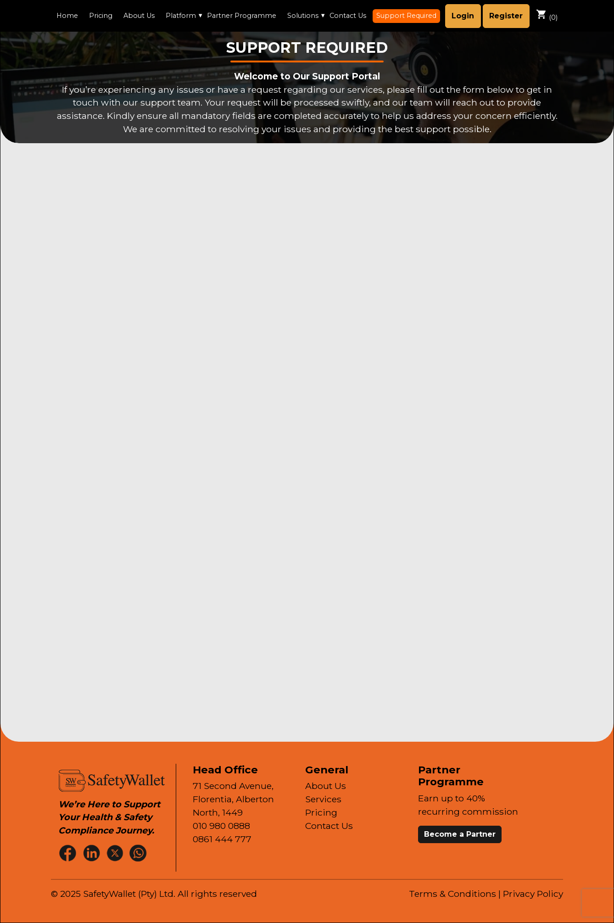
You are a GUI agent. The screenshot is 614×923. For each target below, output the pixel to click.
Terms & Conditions (452, 893)
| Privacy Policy (530, 893)
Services (323, 799)
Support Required (406, 15)
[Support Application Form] (304, 440)
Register (506, 15)
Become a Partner (460, 834)
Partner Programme (241, 15)
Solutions (302, 15)
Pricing (100, 15)
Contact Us (347, 15)
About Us (139, 15)
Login (463, 15)
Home (67, 15)
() (547, 15)
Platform (181, 15)
